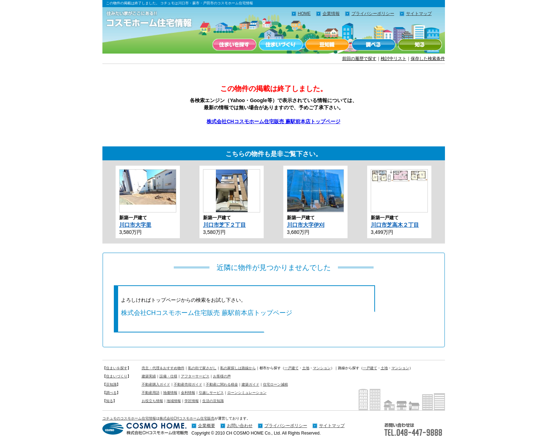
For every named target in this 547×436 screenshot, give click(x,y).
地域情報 (174, 401)
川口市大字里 (135, 225)
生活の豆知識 (213, 401)
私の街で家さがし (202, 368)
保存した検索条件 (428, 58)
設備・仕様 (168, 376)
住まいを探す (234, 44)
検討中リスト (393, 58)
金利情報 (188, 393)
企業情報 (331, 13)
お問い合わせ (240, 425)
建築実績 (149, 376)
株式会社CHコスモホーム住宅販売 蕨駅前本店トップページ (273, 121)
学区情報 (191, 401)
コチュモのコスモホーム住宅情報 (129, 418)
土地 (305, 368)
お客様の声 (222, 376)
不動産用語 (150, 393)
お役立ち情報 (152, 401)
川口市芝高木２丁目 (395, 225)
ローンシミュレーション (247, 393)
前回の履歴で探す (359, 58)
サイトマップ (419, 13)
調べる (373, 44)
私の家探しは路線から (238, 368)
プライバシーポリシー (372, 13)
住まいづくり (280, 44)
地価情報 (170, 393)
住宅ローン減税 (275, 384)
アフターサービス (195, 376)
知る (420, 44)
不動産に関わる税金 (222, 384)
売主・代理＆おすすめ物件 (163, 368)
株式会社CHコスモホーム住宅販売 (186, 418)
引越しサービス (211, 393)
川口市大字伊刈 (305, 225)
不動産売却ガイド (188, 384)
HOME (304, 13)
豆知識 (327, 44)
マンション (322, 368)
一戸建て (291, 368)
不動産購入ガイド (156, 384)
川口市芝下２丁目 (224, 225)
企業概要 (206, 425)
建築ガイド (250, 384)
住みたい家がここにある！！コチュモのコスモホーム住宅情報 (152, 20)
